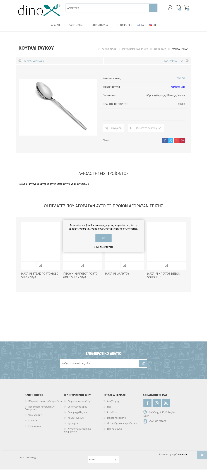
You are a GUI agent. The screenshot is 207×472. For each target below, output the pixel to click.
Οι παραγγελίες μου (78, 414)
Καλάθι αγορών (183, 9)
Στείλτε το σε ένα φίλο (148, 130)
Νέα (109, 409)
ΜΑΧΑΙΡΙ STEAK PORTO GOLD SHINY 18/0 (39, 278)
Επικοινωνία (34, 428)
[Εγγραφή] (99, 366)
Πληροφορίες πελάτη (79, 403)
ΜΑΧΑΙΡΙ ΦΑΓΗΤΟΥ (117, 276)
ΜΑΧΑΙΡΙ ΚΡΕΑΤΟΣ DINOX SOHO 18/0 (163, 278)
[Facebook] (147, 406)
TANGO (181, 80)
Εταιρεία (32, 423)
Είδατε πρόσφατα (116, 420)
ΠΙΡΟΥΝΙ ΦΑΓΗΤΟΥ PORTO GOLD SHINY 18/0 (80, 278)
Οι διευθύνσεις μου (77, 409)
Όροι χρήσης (35, 417)
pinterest (176, 143)
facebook (165, 143)
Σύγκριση (116, 130)
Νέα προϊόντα (114, 431)
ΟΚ (103, 238)
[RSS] (166, 406)
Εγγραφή (143, 366)
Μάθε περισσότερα (104, 246)
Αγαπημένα (73, 426)
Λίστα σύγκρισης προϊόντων (122, 426)
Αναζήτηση (153, 9)
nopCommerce (179, 457)
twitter (170, 143)
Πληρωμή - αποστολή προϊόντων (46, 403)
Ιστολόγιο (112, 414)
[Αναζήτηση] (107, 9)
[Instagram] (157, 406)
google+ (182, 143)
